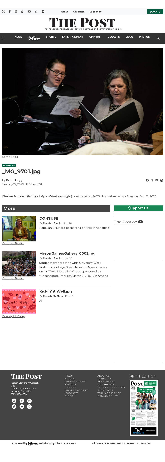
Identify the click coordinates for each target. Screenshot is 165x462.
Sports (51, 36)
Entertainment (72, 36)
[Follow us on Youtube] (22, 406)
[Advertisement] (138, 311)
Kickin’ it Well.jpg (55, 291)
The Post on (128, 221)
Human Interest (34, 38)
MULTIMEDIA (9, 165)
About (64, 11)
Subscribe (95, 11)
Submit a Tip (105, 390)
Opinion (94, 36)
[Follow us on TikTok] (14, 406)
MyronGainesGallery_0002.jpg (67, 253)
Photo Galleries (76, 390)
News (18, 36)
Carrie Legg (14, 180)
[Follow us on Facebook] (22, 400)
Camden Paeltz (13, 243)
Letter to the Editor (111, 387)
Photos (144, 36)
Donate (155, 11)
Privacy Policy (107, 396)
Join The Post (106, 384)
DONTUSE (48, 218)
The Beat (71, 387)
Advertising (105, 381)
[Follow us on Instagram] (29, 400)
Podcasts (113, 36)
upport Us (138, 208)
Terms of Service (109, 393)
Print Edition (143, 376)
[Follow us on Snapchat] (29, 406)
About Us (103, 375)
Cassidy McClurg (13, 316)
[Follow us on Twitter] (14, 400)
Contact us (104, 378)
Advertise (79, 11)
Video (129, 36)
